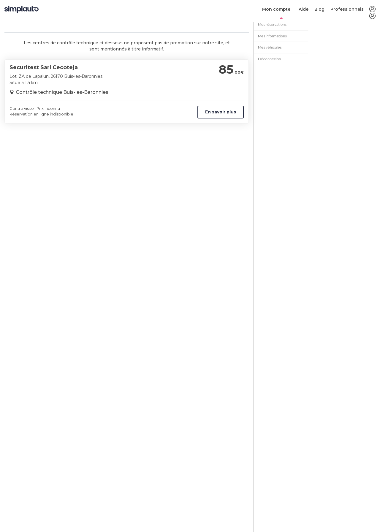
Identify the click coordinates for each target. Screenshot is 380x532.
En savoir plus (220, 112)
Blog (319, 9)
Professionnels (347, 9)
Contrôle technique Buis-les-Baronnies (62, 92)
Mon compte (276, 9)
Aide (303, 9)
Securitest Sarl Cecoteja (44, 67)
